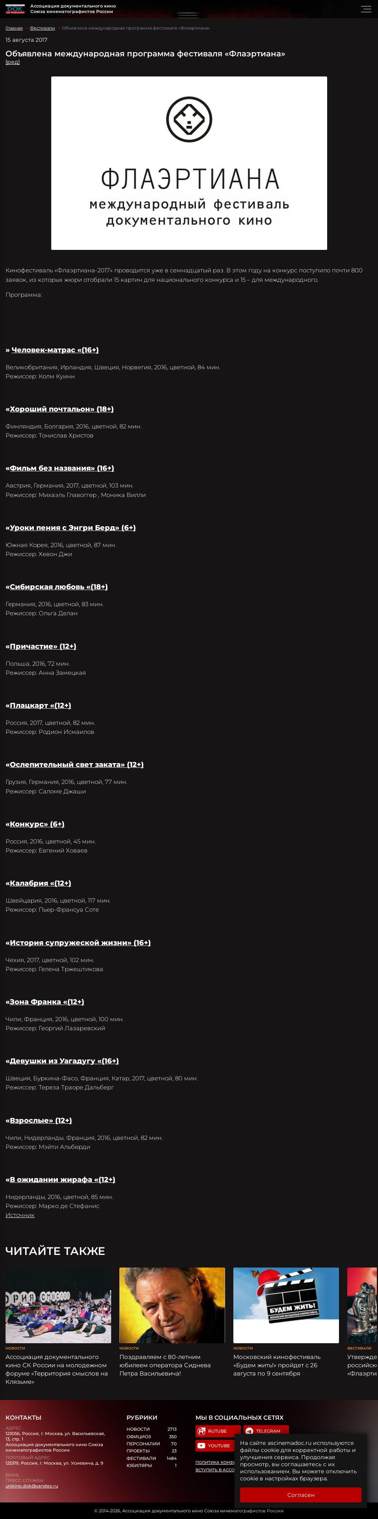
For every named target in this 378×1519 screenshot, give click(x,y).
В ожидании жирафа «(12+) (62, 1179)
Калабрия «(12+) (40, 883)
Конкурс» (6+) (37, 824)
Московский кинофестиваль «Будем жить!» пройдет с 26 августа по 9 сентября (276, 1365)
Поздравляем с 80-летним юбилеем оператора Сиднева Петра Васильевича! (165, 1365)
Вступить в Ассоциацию (225, 1469)
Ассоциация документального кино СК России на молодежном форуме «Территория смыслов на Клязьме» (57, 1369)
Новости (15, 1348)
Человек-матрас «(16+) (55, 350)
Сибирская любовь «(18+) (59, 587)
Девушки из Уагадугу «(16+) (64, 1061)
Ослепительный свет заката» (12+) (77, 764)
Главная (14, 28)
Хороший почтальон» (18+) (62, 409)
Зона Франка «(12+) (47, 1002)
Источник (20, 1215)
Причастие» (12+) (43, 646)
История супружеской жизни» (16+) (80, 942)
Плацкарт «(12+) (40, 705)
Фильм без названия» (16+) (62, 468)
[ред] (13, 61)
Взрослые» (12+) (41, 1120)
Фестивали (42, 28)
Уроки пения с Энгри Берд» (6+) (73, 527)
